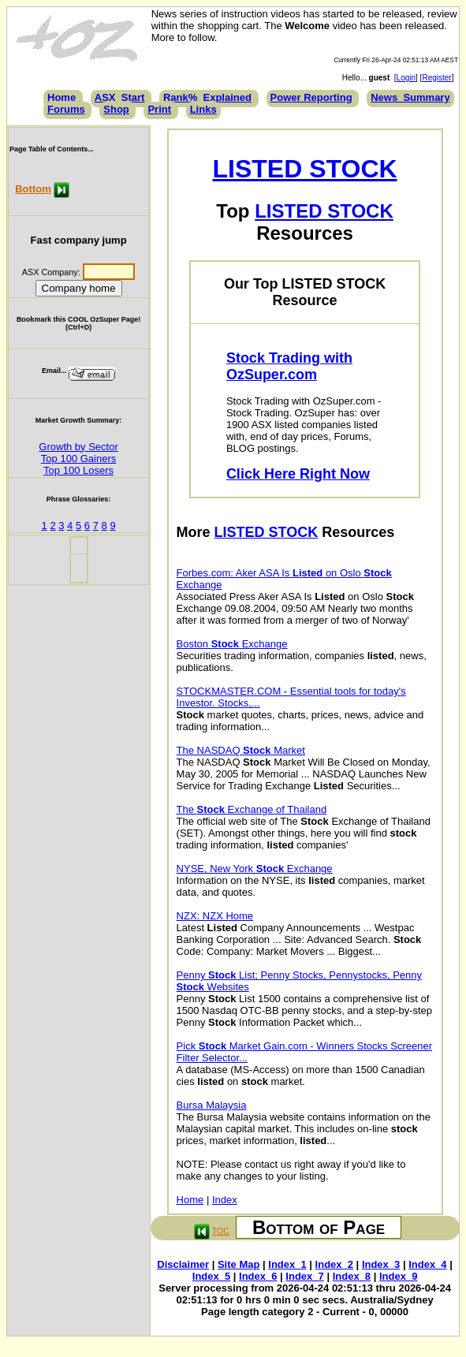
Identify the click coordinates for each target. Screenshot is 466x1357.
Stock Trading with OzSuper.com (289, 366)
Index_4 (427, 1264)
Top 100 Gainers (78, 458)
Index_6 (258, 1276)
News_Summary (410, 97)
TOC (220, 1231)
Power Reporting (311, 97)
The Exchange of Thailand (252, 809)
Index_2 (334, 1264)
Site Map (238, 1264)
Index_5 (211, 1276)
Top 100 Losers (78, 470)
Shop (116, 109)
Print (159, 109)
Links (203, 109)
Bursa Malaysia (212, 1105)
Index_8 (352, 1276)
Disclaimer (183, 1264)
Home (61, 97)
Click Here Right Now (298, 474)
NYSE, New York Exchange (255, 868)
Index (224, 1200)
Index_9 (398, 1276)
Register (436, 77)
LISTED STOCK (305, 169)
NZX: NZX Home (215, 916)
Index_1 (287, 1264)
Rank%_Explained (207, 97)
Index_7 (304, 1276)
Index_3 (381, 1264)
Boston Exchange (232, 644)
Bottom (33, 189)
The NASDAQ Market (241, 750)
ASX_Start (120, 97)
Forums (66, 109)
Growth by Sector (78, 447)
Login (406, 77)
